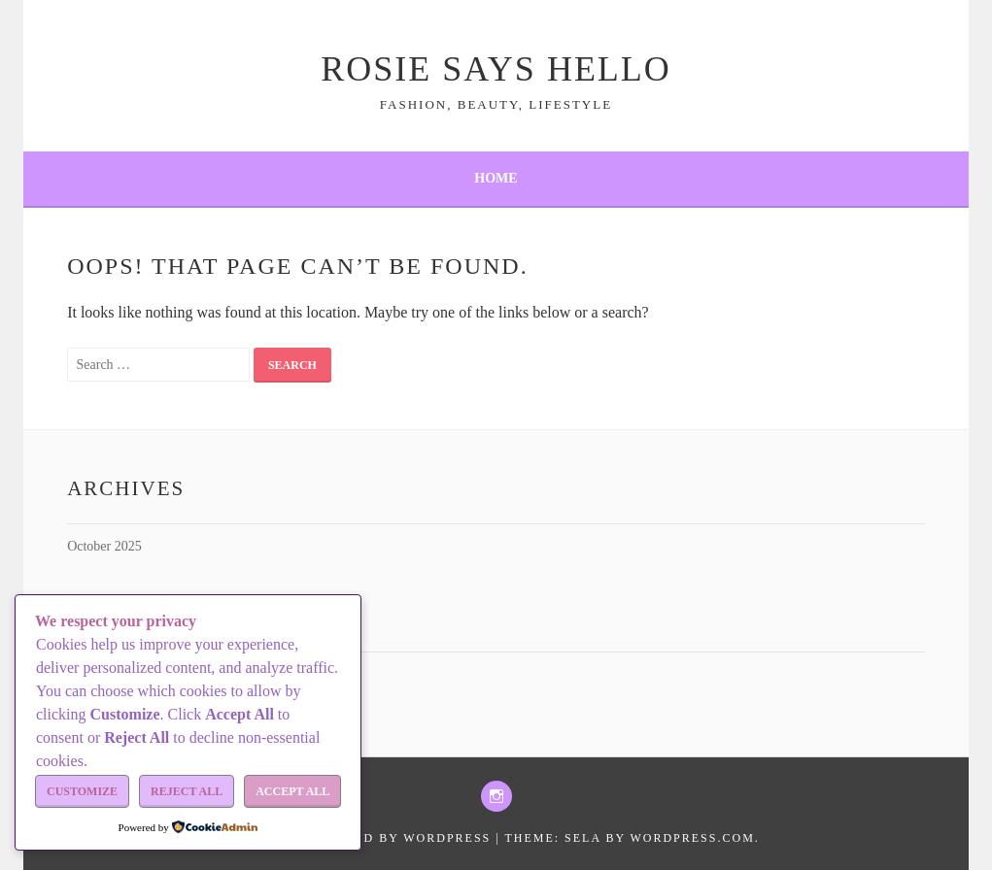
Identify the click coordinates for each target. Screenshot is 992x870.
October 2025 (104, 546)
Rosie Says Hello (496, 69)
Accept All (292, 791)
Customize (82, 791)
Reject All (186, 791)
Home (495, 178)
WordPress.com (692, 838)
